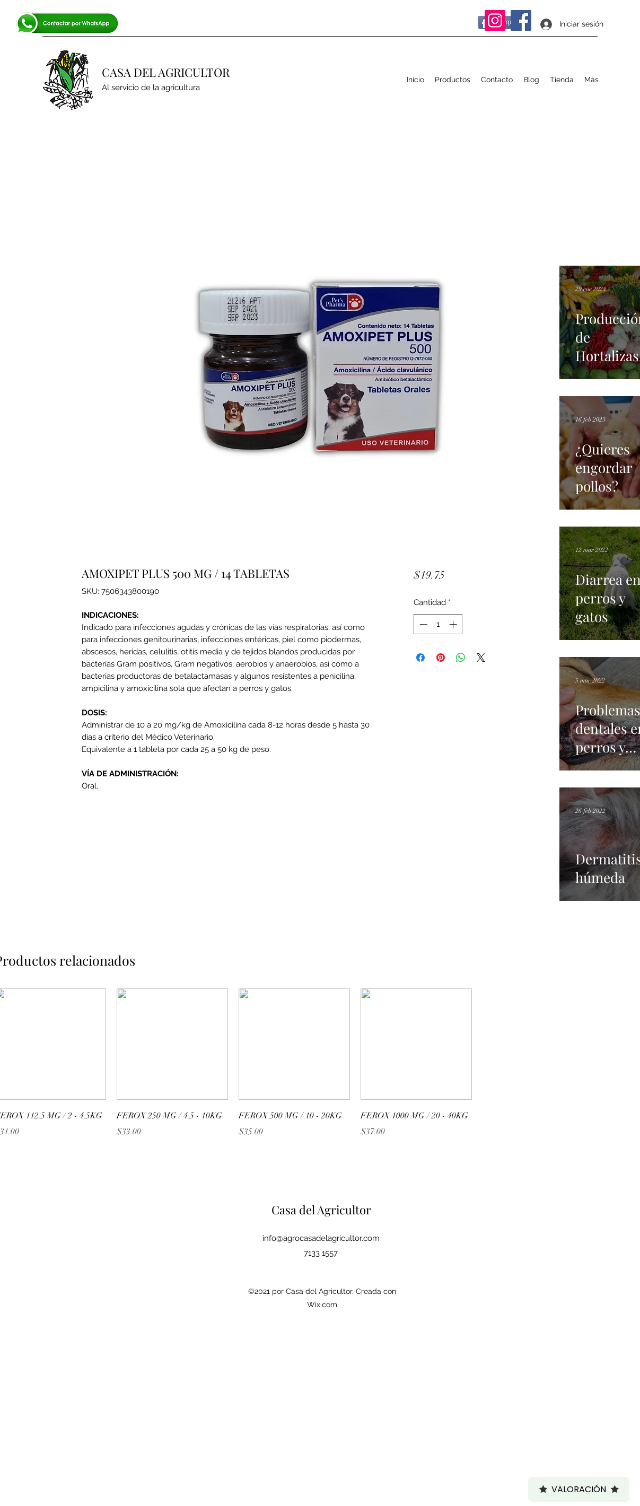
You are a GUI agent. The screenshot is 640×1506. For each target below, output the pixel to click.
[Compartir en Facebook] (420, 657)
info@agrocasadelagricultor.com (321, 1238)
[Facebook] (521, 20)
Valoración (579, 1489)
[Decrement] (422, 624)
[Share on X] (481, 657)
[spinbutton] (438, 624)
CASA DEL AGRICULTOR (166, 72)
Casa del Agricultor (321, 1210)
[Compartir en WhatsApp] (460, 657)
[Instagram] (495, 20)
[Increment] (454, 624)
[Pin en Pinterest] (440, 657)
